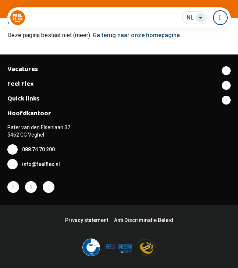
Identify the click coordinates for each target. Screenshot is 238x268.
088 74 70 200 (38, 149)
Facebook (13, 187)
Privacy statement (86, 220)
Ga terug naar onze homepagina (136, 35)
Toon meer (119, 70)
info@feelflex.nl (41, 164)
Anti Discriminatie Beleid (143, 220)
